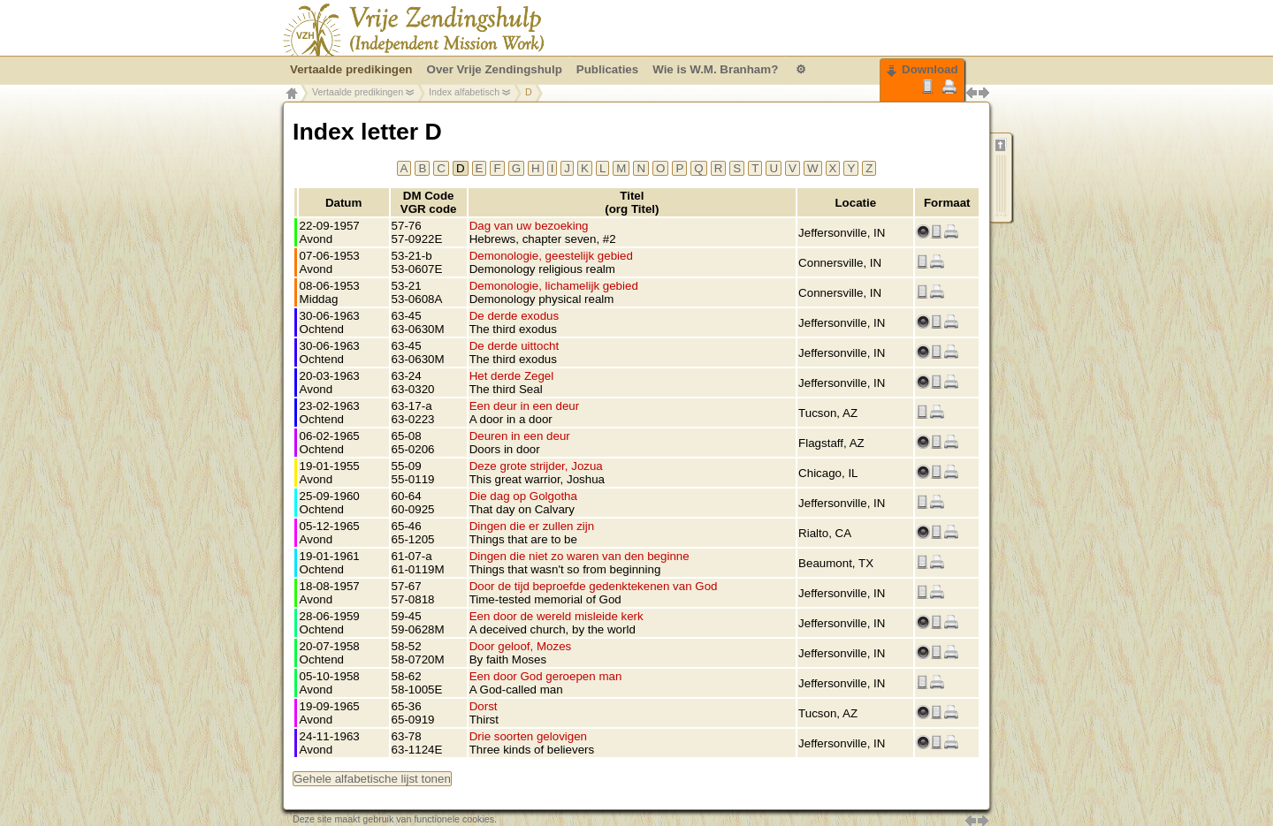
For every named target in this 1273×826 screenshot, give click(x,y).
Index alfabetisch (464, 92)
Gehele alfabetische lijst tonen (372, 778)
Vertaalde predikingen (357, 92)
